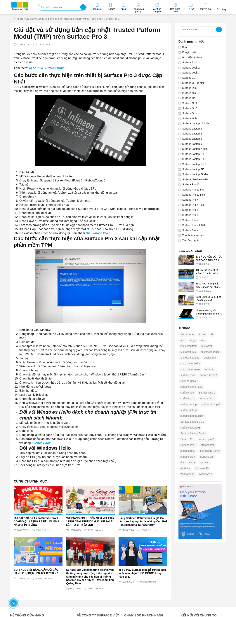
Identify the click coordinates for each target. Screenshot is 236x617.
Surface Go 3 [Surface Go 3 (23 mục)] (207, 398)
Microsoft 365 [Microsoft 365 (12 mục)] (188, 351)
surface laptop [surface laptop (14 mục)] (189, 404)
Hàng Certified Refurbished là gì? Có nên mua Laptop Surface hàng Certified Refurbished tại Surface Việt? (143, 521)
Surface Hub (189, 118)
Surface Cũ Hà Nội (193, 82)
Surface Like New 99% (195, 179)
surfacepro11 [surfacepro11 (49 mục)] (188, 450)
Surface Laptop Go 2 (194, 159)
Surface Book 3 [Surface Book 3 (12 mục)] (189, 381)
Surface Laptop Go (193, 154)
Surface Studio (190, 230)
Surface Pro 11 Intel (193, 189)
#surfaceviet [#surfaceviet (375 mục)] (187, 334)
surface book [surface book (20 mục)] (188, 375)
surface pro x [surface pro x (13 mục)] (188, 456)
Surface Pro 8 (190, 209)
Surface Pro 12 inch (193, 194)
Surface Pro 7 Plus (193, 204)
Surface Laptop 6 (192, 143)
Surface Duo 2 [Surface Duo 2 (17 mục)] (207, 392)
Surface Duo (189, 87)
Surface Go (188, 98)
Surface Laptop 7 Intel (195, 148)
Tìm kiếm (83, 7)
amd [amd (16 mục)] (183, 340)
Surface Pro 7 (190, 199)
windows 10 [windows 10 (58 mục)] (202, 468)
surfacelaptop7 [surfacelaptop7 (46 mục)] (189, 410)
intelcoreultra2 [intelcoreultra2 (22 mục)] (189, 346)
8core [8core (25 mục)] (202, 334)
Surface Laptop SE (193, 169)
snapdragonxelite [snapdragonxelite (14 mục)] (190, 363)
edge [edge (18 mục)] (193, 340)
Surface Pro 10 (190, 184)
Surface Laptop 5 (192, 138)
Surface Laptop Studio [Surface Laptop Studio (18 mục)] (193, 433)
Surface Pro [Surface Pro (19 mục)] (187, 439)
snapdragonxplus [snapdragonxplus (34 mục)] (190, 369)
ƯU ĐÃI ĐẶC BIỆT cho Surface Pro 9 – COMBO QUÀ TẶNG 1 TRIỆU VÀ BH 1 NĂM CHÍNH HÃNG (37, 521)
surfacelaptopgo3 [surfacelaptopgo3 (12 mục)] (190, 427)
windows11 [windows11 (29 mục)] (205, 474)
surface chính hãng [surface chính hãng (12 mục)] (191, 386)
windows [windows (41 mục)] (185, 468)
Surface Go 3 (190, 108)
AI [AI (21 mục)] (211, 334)
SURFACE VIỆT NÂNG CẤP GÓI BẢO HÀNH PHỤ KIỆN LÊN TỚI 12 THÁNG (36, 571)
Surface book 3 (191, 72)
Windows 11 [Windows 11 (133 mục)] (188, 474)
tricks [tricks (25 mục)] (192, 462)
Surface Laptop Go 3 (194, 164)
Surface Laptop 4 (192, 133)
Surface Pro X (190, 220)
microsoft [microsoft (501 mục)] (206, 346)
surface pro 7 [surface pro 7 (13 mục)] (206, 439)
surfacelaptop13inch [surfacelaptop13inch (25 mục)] (192, 415)
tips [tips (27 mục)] (183, 462)
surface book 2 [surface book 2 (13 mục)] (208, 375)
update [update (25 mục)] (204, 462)
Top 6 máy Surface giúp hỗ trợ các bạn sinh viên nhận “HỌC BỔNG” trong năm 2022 (142, 573)
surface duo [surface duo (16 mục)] (187, 392)
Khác (185, 47)
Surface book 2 (191, 67)
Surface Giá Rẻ (191, 93)
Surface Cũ (188, 77)
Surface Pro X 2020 (193, 225)
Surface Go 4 (190, 113)
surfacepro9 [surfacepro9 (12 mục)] (208, 444)
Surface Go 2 (190, 103)
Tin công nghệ (190, 240)
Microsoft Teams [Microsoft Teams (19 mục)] (190, 357)
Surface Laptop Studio (195, 174)
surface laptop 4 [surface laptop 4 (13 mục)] (210, 404)
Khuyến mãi (189, 52)
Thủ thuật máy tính (193, 235)
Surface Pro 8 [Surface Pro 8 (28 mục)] (188, 444)
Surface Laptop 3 (192, 128)
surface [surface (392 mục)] (209, 369)
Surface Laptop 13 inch (195, 123)
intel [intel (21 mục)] (203, 340)
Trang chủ (11, 19)
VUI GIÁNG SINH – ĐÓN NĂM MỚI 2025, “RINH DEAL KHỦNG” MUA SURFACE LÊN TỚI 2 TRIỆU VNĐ (90, 521)
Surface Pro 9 (190, 215)
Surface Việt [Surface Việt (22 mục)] (207, 456)
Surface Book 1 (191, 62)
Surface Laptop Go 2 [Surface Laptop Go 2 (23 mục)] (192, 421)
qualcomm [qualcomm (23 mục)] (210, 357)
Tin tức (19, 18)
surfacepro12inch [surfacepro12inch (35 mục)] (210, 450)
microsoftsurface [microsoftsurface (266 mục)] (210, 351)
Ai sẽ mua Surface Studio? (47, 68)
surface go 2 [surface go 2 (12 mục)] (188, 398)
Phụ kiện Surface (192, 57)
